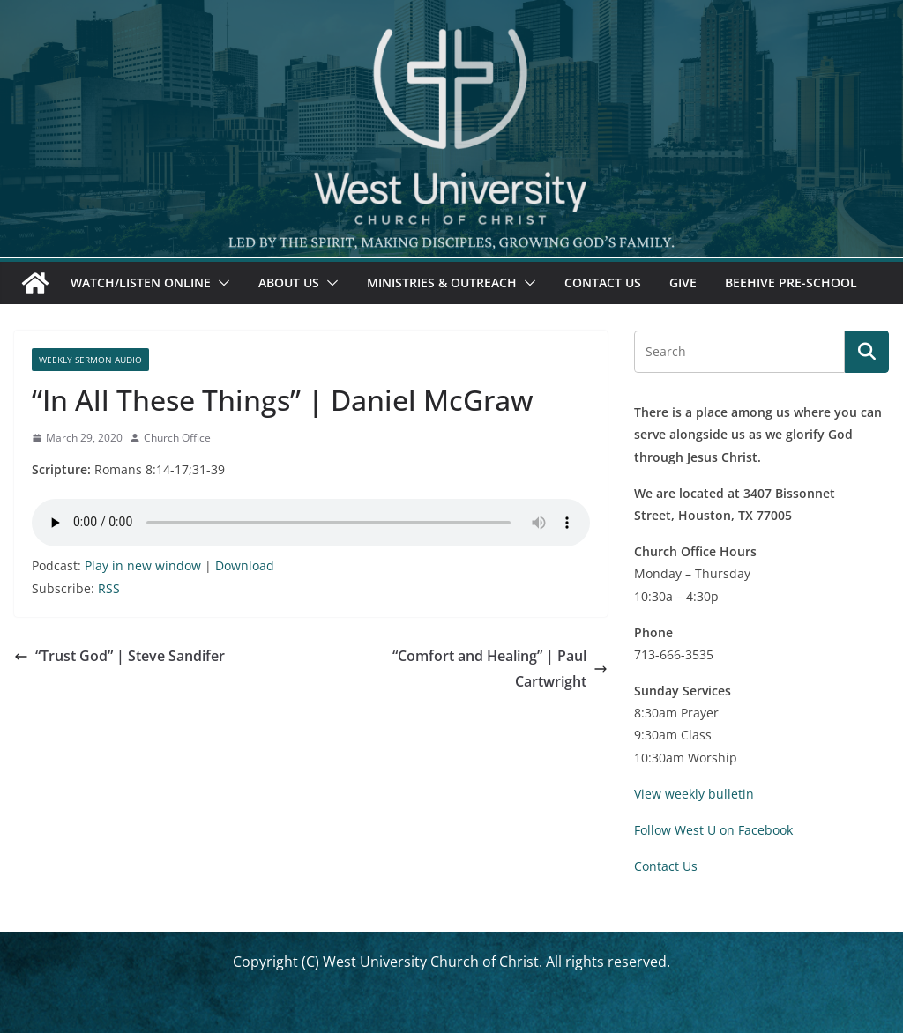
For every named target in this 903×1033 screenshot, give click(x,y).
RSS (109, 588)
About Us (288, 282)
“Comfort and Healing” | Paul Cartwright (500, 668)
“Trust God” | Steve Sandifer (119, 655)
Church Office (177, 437)
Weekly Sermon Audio (90, 359)
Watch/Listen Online (141, 282)
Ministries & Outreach (442, 282)
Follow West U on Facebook (713, 829)
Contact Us (602, 282)
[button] (220, 283)
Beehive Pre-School (791, 282)
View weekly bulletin (694, 793)
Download (244, 565)
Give (683, 282)
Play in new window (143, 565)
